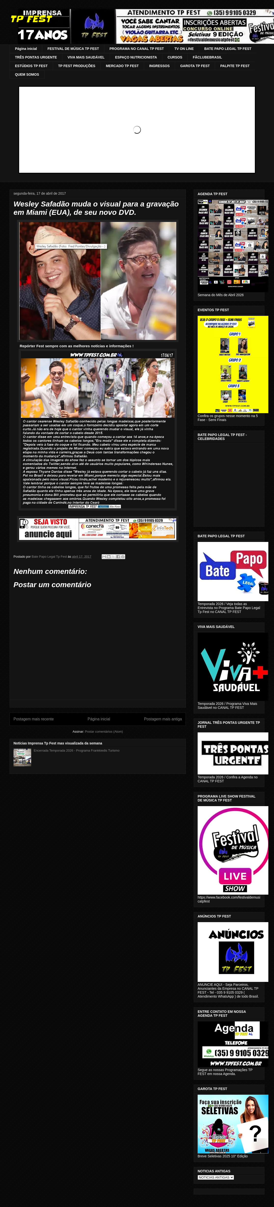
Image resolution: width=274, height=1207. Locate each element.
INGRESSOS (159, 66)
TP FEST (30, 19)
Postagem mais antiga (163, 719)
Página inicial (26, 49)
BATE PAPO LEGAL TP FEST (227, 49)
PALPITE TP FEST (234, 66)
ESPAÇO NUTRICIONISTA (136, 57)
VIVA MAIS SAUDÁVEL (86, 57)
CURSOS (174, 57)
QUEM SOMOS (27, 74)
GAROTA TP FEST (195, 66)
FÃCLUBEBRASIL (207, 57)
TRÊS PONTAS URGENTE (36, 57)
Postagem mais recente (34, 719)
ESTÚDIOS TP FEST (31, 66)
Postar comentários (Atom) (104, 731)
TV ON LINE (184, 49)
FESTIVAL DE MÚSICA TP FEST (73, 49)
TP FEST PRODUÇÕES (76, 66)
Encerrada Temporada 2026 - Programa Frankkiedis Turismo (76, 750)
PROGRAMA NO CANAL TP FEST (137, 49)
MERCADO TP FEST (122, 66)
